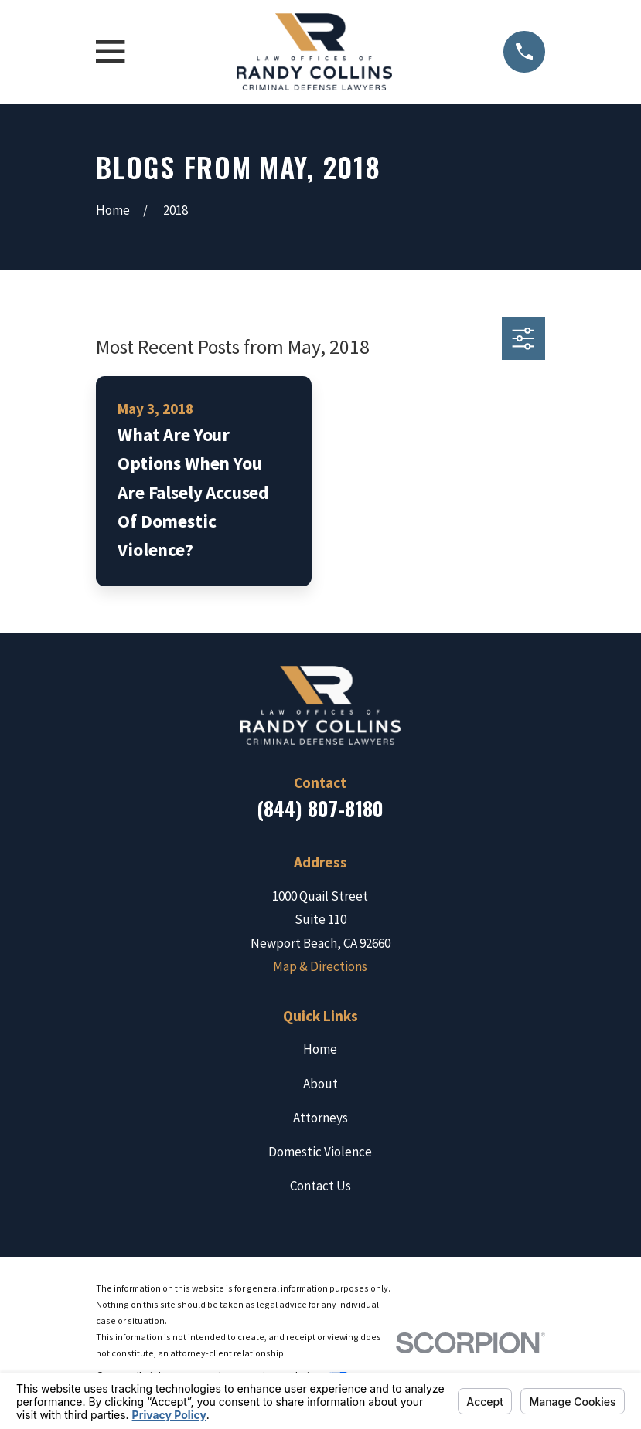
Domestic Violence (320, 1151)
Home (320, 1048)
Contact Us (320, 1185)
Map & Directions (320, 966)
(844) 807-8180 (320, 808)
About (320, 1083)
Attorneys (320, 1117)
